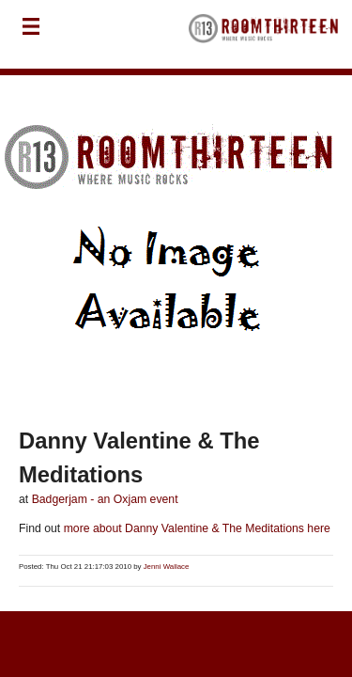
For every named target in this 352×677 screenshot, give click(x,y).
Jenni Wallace (167, 566)
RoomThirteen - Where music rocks (264, 34)
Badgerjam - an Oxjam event (105, 499)
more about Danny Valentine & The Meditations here (195, 528)
